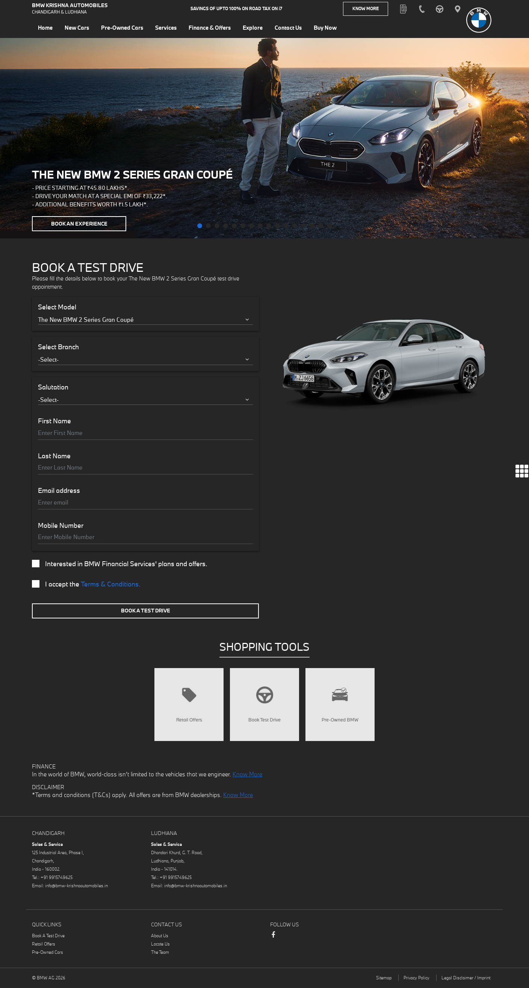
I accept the (86, 584)
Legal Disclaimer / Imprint (465, 980)
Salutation (53, 387)
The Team (160, 954)
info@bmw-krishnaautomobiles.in (76, 888)
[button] (199, 225)
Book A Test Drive (145, 610)
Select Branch (58, 347)
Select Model (57, 307)
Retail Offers (43, 946)
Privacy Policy (416, 980)
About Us (159, 938)
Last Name (54, 456)
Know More (365, 9)
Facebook (273, 940)
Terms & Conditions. (111, 584)
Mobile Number (60, 525)
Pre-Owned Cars (47, 954)
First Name (54, 421)
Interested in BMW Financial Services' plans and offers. (119, 564)
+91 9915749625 (57, 879)
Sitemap (383, 980)
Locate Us (160, 946)
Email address (59, 490)
